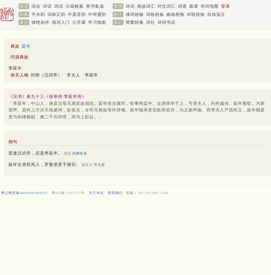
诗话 (47, 6)
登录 (225, 6)
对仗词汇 (166, 6)
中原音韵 (77, 14)
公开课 (79, 22)
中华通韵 (97, 14)
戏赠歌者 (79, 153)
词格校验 (155, 14)
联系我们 (115, 193)
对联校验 (196, 14)
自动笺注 (216, 14)
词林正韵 (56, 14)
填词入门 (61, 22)
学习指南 (97, 22)
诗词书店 (166, 22)
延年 (26, 46)
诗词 (130, 6)
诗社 (150, 22)
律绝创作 (40, 22)
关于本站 (96, 193)
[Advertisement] (134, 236)
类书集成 (95, 6)
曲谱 (193, 6)
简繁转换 (135, 22)
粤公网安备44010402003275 (24, 193)
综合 (35, 6)
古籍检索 (75, 6)
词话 (58, 6)
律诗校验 (135, 14)
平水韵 (38, 14)
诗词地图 (210, 6)
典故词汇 (146, 6)
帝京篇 (99, 165)
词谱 (182, 6)
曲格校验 (175, 14)
